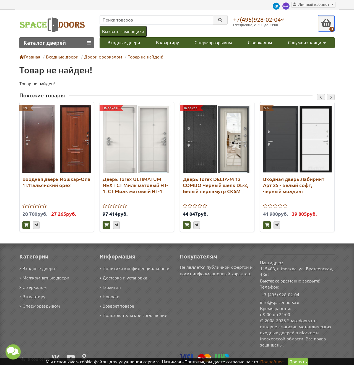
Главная (30, 56)
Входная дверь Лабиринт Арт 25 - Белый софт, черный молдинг (292, 185)
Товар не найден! (142, 56)
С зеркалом (260, 42)
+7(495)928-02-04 (258, 19)
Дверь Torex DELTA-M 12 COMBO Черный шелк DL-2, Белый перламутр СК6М (216, 185)
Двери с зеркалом (101, 56)
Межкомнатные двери (43, 278)
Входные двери (123, 42)
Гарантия (110, 287)
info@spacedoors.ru (280, 302)
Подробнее (272, 361)
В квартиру (167, 42)
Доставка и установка (123, 278)
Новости (110, 296)
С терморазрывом (213, 42)
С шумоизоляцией (307, 42)
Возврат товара (117, 306)
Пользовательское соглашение (133, 315)
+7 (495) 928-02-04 (281, 294)
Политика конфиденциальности (134, 268)
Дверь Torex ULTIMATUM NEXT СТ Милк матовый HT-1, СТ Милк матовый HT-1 (136, 185)
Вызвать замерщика (123, 31)
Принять (297, 361)
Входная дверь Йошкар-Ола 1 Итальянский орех (55, 182)
